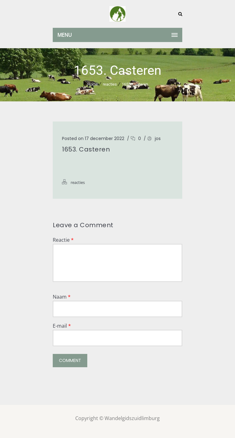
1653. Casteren (135, 84)
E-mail (62, 325)
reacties (110, 84)
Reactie (63, 239)
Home (92, 84)
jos (158, 138)
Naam (62, 296)
